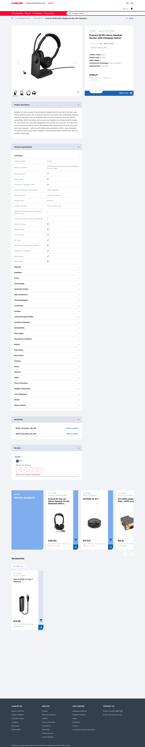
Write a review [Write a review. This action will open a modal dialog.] (109, 43)
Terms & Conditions (49, 715)
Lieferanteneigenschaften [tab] (46, 317)
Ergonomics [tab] (46, 350)
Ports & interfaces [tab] (46, 383)
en (127, 3)
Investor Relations (17, 715)
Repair (74, 718)
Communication (23, 18)
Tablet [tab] (46, 377)
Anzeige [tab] (46, 311)
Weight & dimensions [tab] (46, 389)
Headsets (38, 18)
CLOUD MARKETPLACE (35, 3)
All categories (17, 13)
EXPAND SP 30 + (91, 499)
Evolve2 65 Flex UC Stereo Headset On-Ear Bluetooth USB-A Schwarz (59, 501)
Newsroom (15, 726)
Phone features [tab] (46, 405)
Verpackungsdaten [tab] (46, 300)
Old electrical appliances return (83, 729)
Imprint (44, 718)
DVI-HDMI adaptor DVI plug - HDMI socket (128, 500)
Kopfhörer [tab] (46, 272)
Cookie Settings (47, 737)
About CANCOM (17, 711)
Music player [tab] (46, 333)
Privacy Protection (48, 722)
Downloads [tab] (46, 419)
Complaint (76, 722)
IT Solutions (38, 13)
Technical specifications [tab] (46, 147)
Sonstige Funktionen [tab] (46, 322)
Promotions (49, 13)
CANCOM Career (17, 718)
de (132, 3)
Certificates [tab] (46, 306)
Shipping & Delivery (79, 711)
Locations (14, 722)
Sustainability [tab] (46, 328)
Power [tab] (46, 278)
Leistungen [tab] (46, 156)
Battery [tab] (46, 344)
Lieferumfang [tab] (46, 284)
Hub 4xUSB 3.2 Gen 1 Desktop (23, 580)
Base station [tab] (46, 355)
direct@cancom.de (115, 715)
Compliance (46, 726)
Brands (28, 13)
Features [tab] (46, 361)
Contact (45, 711)
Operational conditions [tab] (46, 339)
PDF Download (72, 428)
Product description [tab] (46, 105)
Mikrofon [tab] (46, 267)
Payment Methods (79, 715)
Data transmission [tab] (46, 295)
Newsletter (46, 729)
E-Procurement (47, 733)
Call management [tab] (46, 394)
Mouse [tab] (46, 366)
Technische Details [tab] (46, 289)
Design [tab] (46, 400)
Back (130, 18)
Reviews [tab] (46, 448)
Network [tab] (46, 372)
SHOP (50, 3)
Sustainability (16, 729)
